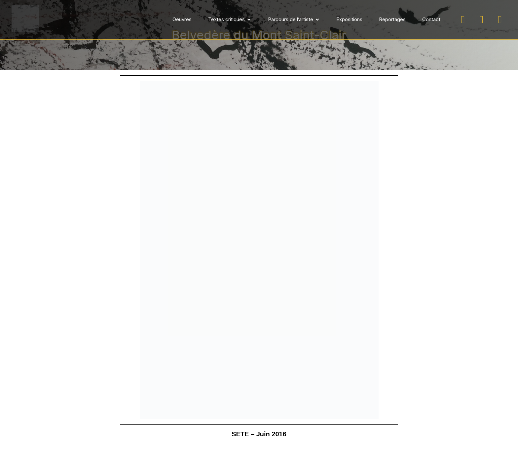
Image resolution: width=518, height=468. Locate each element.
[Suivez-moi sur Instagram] (462, 19)
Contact (431, 19)
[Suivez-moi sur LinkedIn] (499, 19)
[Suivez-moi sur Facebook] (481, 19)
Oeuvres (182, 19)
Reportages (392, 19)
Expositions (349, 19)
